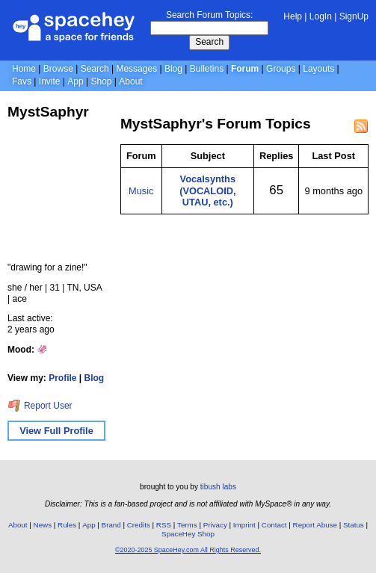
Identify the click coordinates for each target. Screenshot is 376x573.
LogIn (320, 16)
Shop (100, 81)
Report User (40, 405)
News (43, 525)
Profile (62, 378)
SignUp (354, 16)
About (130, 81)
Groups (280, 69)
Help (292, 16)
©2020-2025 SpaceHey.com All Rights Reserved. (188, 550)
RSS (163, 525)
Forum (245, 69)
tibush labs (218, 487)
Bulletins (207, 69)
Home (24, 69)
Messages (136, 69)
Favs (21, 81)
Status (353, 525)
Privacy (215, 525)
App (75, 81)
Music (141, 190)
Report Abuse (315, 525)
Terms (187, 525)
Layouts (318, 69)
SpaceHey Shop (188, 534)
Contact (274, 525)
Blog (173, 69)
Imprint (244, 525)
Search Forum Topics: (209, 15)
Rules (67, 525)
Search (209, 42)
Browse (58, 69)
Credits (138, 525)
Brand (111, 525)
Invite (50, 81)
